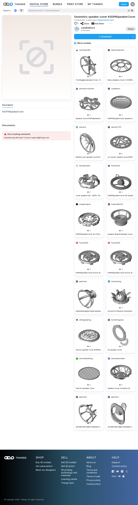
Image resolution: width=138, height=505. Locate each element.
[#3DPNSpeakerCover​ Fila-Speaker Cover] (121, 181)
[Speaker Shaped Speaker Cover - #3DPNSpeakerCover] (121, 219)
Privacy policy (93, 480)
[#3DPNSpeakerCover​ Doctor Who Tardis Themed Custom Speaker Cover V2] (89, 258)
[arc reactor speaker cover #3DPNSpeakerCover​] (121, 142)
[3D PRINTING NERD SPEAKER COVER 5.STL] (121, 412)
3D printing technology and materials (69, 473)
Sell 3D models (68, 462)
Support (116, 462)
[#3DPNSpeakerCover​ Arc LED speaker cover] (89, 219)
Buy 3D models (43, 462)
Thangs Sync (67, 483)
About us (91, 462)
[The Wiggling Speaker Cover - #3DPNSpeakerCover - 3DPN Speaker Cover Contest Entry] (89, 65)
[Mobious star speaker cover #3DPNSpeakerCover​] (89, 142)
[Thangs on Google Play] (119, 476)
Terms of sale (93, 476)
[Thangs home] (14, 4)
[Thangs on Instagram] (122, 471)
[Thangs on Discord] (117, 471)
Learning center (69, 479)
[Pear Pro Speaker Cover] (89, 373)
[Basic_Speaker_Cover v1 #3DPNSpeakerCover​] (121, 65)
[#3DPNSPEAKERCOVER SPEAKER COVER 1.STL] (89, 296)
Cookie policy (93, 484)
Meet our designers (46, 470)
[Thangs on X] (126, 471)
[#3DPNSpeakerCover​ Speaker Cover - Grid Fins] (121, 103)
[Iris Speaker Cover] (121, 335)
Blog (88, 466)
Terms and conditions (91, 471)
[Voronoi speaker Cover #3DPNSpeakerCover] (89, 335)
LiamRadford (88, 27)
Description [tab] (7, 105)
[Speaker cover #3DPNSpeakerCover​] (89, 103)
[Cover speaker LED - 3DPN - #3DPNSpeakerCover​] (89, 181)
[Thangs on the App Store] (123, 476)
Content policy (119, 466)
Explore (6, 10)
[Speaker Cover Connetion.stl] (121, 373)
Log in (124, 4)
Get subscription (44, 466)
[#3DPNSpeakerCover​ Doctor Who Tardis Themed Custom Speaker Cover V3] (121, 258)
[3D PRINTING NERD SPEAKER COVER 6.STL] (89, 412)
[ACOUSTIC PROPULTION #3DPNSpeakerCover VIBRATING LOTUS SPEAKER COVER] (121, 296)
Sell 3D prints (68, 466)
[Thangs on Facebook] (113, 471)
